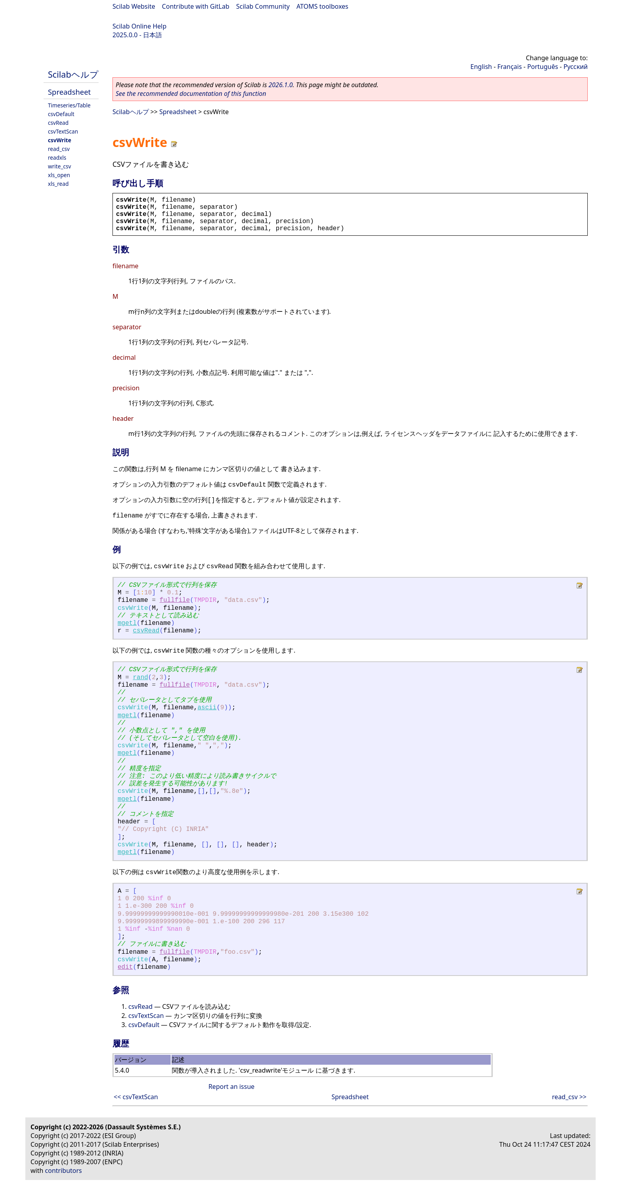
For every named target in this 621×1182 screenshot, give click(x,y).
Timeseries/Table (69, 105)
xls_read (58, 183)
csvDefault (61, 114)
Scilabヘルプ (73, 74)
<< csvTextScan (136, 1096)
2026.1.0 (281, 84)
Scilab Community (263, 6)
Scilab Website (133, 6)
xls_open (59, 175)
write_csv (59, 166)
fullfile (175, 600)
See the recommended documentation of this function (191, 93)
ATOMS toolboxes (323, 6)
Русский (576, 66)
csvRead (58, 122)
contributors (63, 1170)
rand (140, 677)
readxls (57, 157)
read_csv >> (569, 1096)
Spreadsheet (69, 92)
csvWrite (59, 140)
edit (125, 967)
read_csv (59, 149)
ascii (207, 707)
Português (542, 66)
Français (509, 66)
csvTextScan (63, 131)
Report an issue (231, 1086)
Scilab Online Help (139, 26)
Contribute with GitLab (195, 6)
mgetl (127, 623)
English (481, 66)
